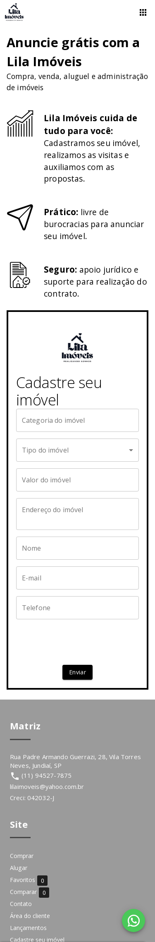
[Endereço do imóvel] (78, 514)
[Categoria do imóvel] (77, 420)
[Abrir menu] (143, 12)
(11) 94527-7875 (46, 775)
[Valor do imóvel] (77, 479)
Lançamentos (28, 928)
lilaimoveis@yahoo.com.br (47, 786)
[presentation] (79, 642)
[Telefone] (77, 607)
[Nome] (77, 548)
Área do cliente (30, 916)
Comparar (29, 892)
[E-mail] (77, 578)
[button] (77, 450)
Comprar (21, 856)
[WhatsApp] (133, 920)
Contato (21, 904)
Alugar (18, 868)
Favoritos (29, 880)
